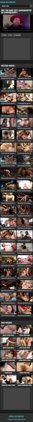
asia (11, 35)
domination (17, 35)
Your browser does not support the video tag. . (16, 24)
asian (5, 35)
